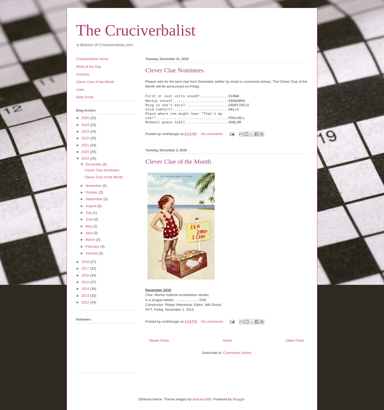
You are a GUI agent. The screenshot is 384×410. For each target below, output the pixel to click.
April (90, 233)
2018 (85, 262)
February (93, 247)
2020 (85, 152)
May (89, 226)
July (89, 213)
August (91, 206)
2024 (85, 125)
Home (227, 340)
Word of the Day (88, 67)
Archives (82, 74)
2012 (85, 302)
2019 (85, 158)
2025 (85, 118)
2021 (85, 145)
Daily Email (84, 97)
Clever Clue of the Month (178, 161)
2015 (85, 282)
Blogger (239, 399)
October (92, 192)
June (90, 219)
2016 (85, 275)
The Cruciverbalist (135, 30)
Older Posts (295, 340)
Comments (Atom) (237, 353)
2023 (85, 131)
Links (80, 90)
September (94, 199)
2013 (85, 296)
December (94, 164)
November (94, 186)
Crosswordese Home (92, 59)
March (91, 240)
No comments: (212, 134)
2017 (85, 268)
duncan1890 (202, 399)
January (92, 253)
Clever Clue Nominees (174, 70)
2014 (85, 289)
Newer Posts (159, 340)
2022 (85, 138)
